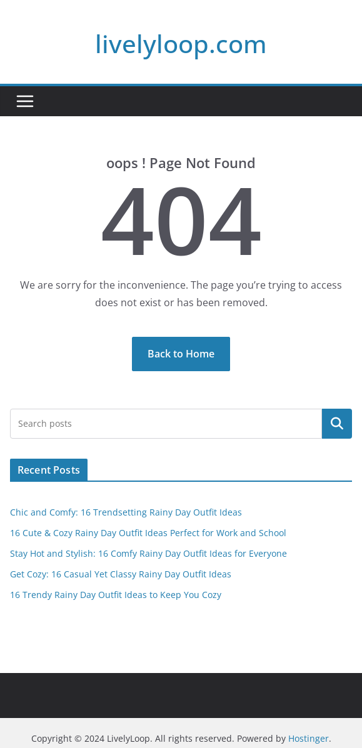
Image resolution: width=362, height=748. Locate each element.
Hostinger (308, 738)
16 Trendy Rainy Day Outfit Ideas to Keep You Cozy (115, 595)
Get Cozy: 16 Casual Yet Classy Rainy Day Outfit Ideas (120, 574)
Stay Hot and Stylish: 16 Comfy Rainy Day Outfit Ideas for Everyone (148, 553)
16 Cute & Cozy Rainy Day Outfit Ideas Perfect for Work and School (148, 533)
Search (337, 424)
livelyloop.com (181, 43)
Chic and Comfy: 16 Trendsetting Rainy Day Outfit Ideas (126, 512)
